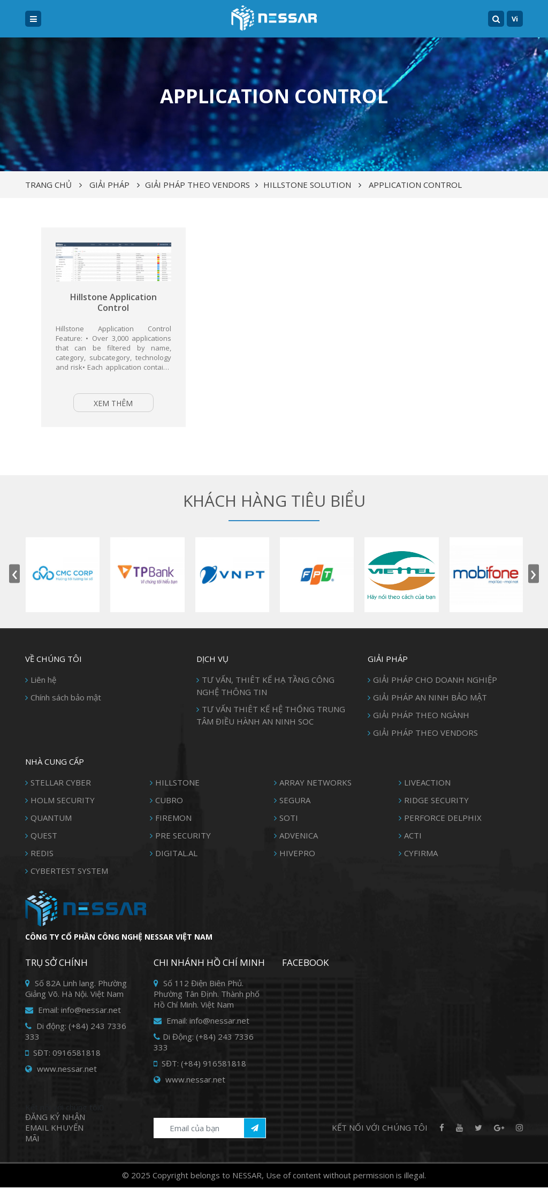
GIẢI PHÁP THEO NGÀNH (421, 716)
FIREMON (173, 819)
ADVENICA (298, 837)
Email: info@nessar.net (73, 1011)
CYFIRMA (421, 854)
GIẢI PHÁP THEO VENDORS (197, 184)
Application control (415, 184)
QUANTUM (51, 819)
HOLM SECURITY (63, 801)
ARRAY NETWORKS (315, 784)
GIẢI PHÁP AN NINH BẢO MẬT (430, 698)
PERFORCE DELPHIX (443, 819)
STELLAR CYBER (61, 784)
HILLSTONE (177, 784)
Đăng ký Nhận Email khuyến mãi (55, 1129)
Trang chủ (48, 184)
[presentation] (14, 575)
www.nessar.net (61, 1070)
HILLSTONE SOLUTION (307, 184)
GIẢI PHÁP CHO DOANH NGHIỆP (435, 681)
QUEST (44, 837)
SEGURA (294, 801)
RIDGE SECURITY (436, 801)
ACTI (413, 837)
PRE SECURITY (183, 837)
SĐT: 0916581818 (63, 1054)
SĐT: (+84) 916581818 (200, 1065)
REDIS (42, 854)
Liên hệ (43, 681)
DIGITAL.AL (176, 854)
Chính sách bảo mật (66, 698)
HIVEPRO (297, 854)
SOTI (288, 819)
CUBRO (169, 801)
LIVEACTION (427, 784)
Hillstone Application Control (113, 303)
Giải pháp (109, 184)
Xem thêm (113, 404)
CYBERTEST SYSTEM (69, 872)
